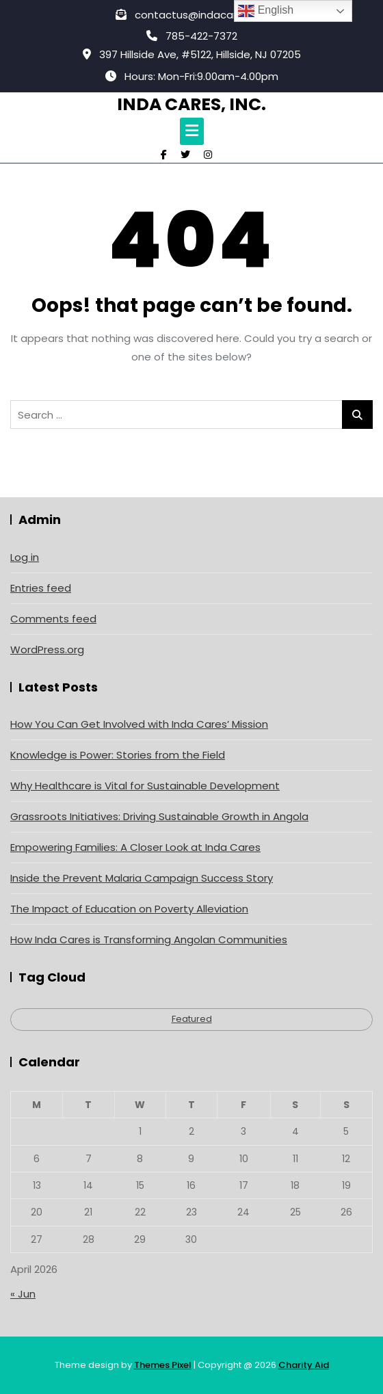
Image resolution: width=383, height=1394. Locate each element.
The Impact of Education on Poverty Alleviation (129, 909)
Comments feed (53, 618)
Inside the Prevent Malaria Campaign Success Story (141, 878)
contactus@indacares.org (192, 15)
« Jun (23, 1294)
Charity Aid (303, 1364)
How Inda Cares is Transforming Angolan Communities (148, 939)
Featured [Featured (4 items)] (192, 1018)
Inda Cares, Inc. (191, 104)
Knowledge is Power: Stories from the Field (117, 755)
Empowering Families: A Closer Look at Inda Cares (135, 847)
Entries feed (40, 588)
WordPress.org (47, 649)
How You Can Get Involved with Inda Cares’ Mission (139, 724)
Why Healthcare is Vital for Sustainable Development (145, 785)
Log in (24, 557)
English (265, 11)
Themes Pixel (163, 1364)
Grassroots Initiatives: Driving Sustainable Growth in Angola (159, 816)
